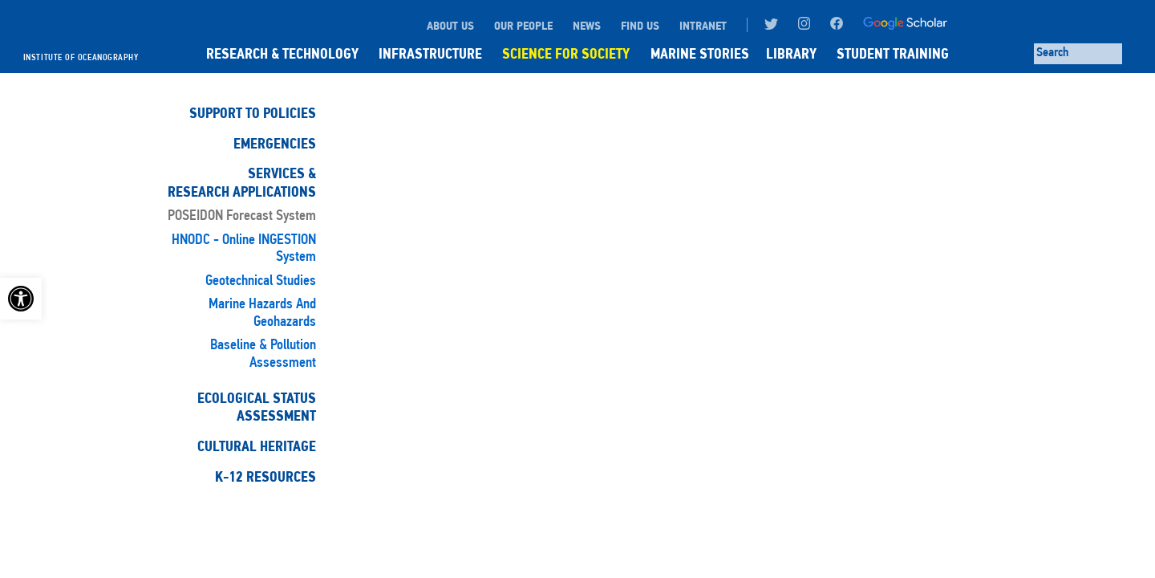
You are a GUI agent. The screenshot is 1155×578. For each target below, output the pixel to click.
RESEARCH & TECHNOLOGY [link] (282, 54)
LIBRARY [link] (791, 54)
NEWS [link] (587, 25)
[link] (21, 299)
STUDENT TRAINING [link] (893, 54)
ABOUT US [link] (450, 25)
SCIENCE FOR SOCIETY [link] (566, 54)
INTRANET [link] (703, 25)
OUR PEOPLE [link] (523, 25)
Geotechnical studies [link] (260, 281)
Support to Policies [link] (252, 113)
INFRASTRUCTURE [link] (430, 54)
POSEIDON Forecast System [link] (242, 216)
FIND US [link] (640, 25)
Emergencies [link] (274, 144)
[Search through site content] (1078, 53)
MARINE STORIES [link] (699, 54)
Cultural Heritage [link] (256, 446)
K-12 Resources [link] (265, 477)
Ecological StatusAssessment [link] (256, 407)
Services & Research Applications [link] (242, 182)
